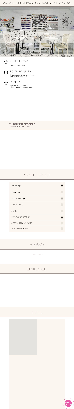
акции (19, 3)
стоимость (28, 3)
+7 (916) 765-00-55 (17, 65)
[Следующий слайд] (56, 266)
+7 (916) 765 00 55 (65, 3)
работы (37, 3)
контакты (53, 3)
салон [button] (45, 3)
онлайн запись (9, 3)
